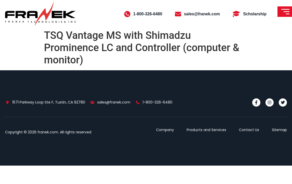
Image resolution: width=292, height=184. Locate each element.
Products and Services (206, 129)
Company (165, 129)
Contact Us (249, 129)
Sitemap (279, 129)
